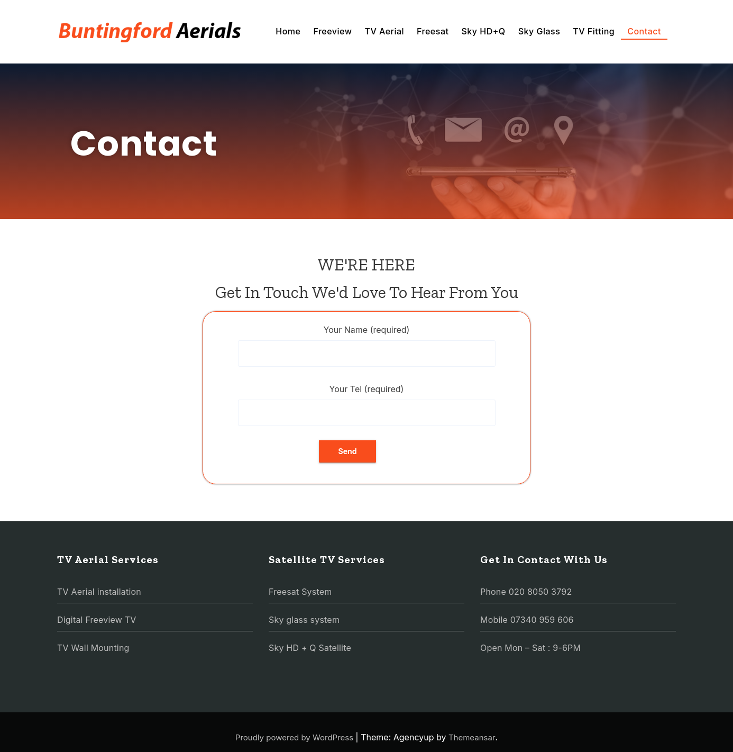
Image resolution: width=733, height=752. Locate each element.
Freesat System (300, 591)
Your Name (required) (367, 345)
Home (288, 31)
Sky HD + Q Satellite (310, 647)
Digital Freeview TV (96, 619)
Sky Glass (539, 31)
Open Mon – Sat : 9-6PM (530, 647)
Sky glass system (304, 619)
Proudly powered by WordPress (295, 737)
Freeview (332, 31)
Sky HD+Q (483, 31)
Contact (644, 31)
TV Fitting (594, 31)
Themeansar (472, 737)
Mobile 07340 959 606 (527, 619)
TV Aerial (384, 31)
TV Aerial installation (99, 591)
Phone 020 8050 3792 (526, 591)
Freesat (432, 31)
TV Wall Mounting (93, 647)
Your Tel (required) (367, 405)
